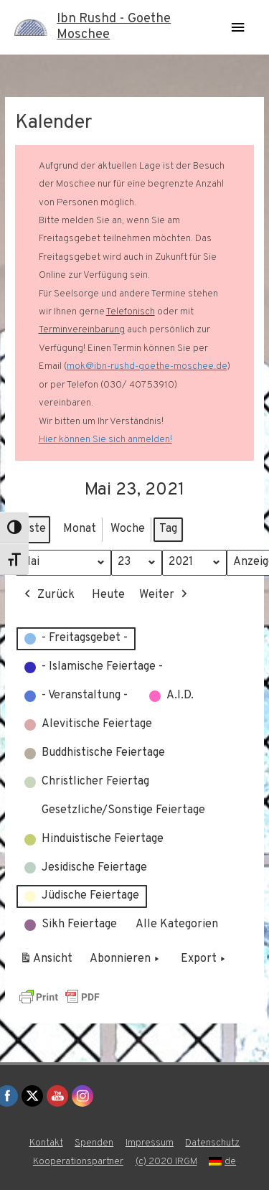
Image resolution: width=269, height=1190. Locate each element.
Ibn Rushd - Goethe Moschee (114, 27)
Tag (168, 529)
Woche (127, 529)
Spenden (94, 1143)
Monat (79, 529)
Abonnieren (126, 960)
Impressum (150, 1143)
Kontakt (46, 1143)
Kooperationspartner (78, 1162)
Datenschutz (212, 1143)
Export (204, 960)
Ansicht (48, 962)
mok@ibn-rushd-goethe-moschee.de (147, 366)
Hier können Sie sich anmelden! (105, 440)
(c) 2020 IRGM (166, 1162)
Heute (108, 595)
